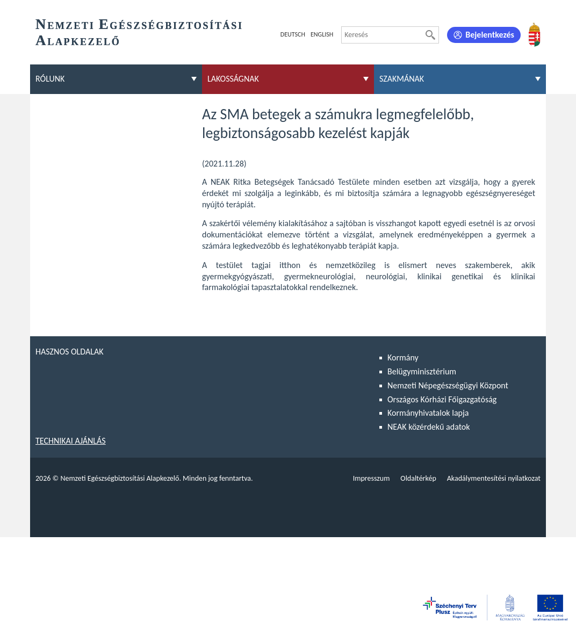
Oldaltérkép (418, 478)
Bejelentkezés (489, 35)
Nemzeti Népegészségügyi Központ (447, 385)
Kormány (403, 357)
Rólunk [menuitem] (49, 79)
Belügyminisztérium (421, 371)
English (322, 34)
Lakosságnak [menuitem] (233, 79)
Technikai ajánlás (70, 441)
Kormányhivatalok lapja (428, 413)
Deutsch (292, 34)
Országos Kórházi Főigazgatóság (441, 399)
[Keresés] (430, 35)
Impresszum (371, 478)
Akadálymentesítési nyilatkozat (494, 478)
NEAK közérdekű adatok (428, 427)
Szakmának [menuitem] (401, 79)
